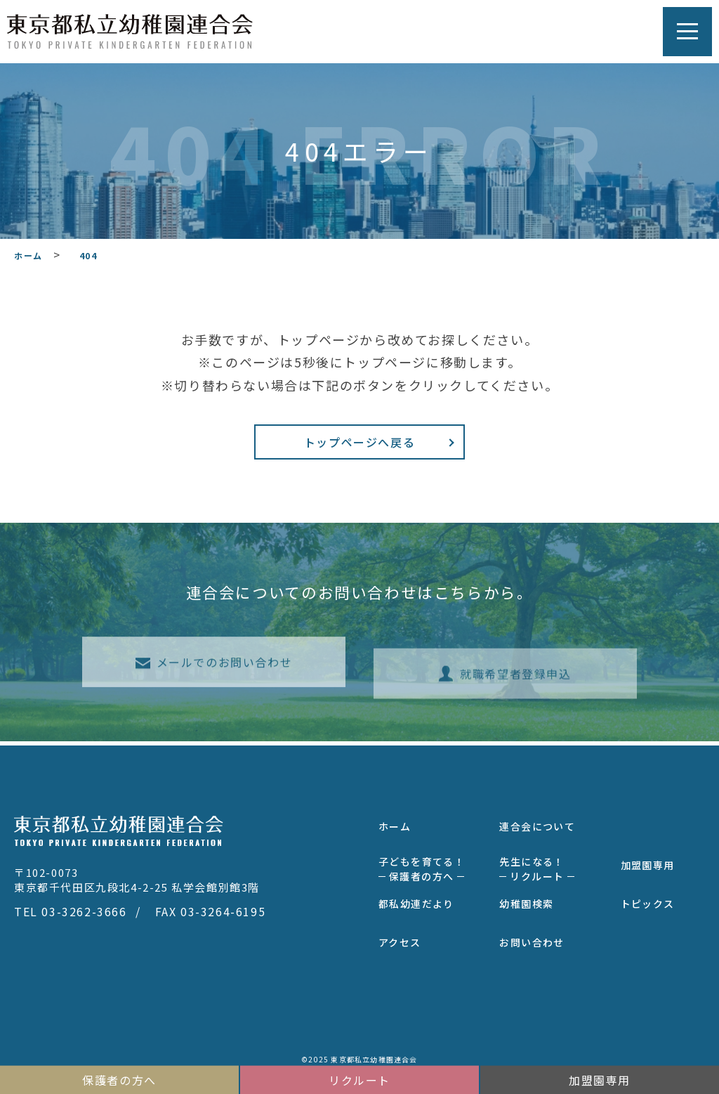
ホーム (394, 823)
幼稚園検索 (526, 900)
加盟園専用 (648, 861)
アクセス (399, 939)
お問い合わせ (531, 939)
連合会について (537, 823)
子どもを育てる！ (421, 865)
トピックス (648, 900)
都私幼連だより (416, 900)
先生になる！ (536, 865)
